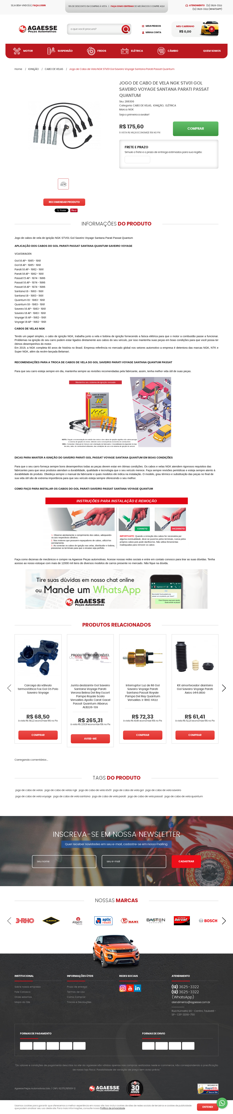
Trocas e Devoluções (79, 1002)
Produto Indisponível (90, 657)
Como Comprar (76, 997)
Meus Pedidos (153, 26)
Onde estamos (23, 997)
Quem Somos (212, 51)
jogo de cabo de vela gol (128, 790)
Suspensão (65, 51)
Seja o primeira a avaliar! (134, 114)
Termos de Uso (76, 992)
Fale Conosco (22, 992)
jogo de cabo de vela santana (71, 796)
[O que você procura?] (125, 29)
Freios (101, 51)
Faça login (39, 5)
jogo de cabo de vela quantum (184, 796)
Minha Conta (153, 32)
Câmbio (173, 51)
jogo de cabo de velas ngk (61, 790)
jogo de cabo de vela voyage (33, 796)
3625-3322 (214, 5)
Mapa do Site (22, 1002)
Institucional (24, 976)
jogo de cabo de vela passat (145, 796)
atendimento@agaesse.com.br (191, 1002)
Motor (28, 51)
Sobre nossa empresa (28, 987)
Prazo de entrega (77, 987)
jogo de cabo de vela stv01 (95, 790)
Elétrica (137, 51)
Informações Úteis (80, 976)
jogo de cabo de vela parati (109, 796)
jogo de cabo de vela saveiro (163, 790)
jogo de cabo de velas (29, 790)
